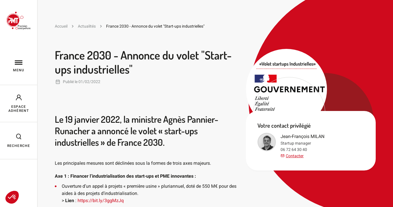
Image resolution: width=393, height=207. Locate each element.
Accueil (61, 26)
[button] (12, 197)
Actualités (87, 26)
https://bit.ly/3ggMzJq (101, 200)
